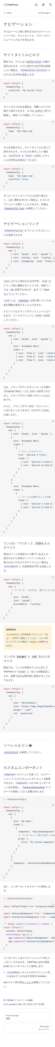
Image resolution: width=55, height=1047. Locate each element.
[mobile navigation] (50, 4)
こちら (28, 982)
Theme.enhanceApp (33, 787)
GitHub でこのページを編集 (18, 1000)
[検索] (36, 4)
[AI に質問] (43, 4)
